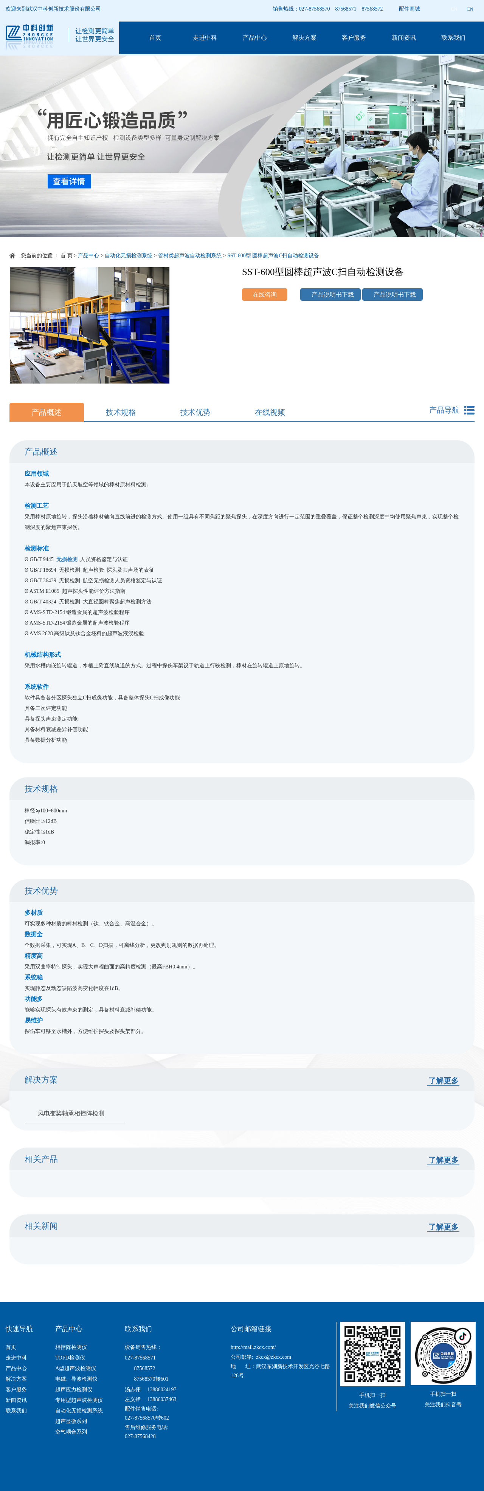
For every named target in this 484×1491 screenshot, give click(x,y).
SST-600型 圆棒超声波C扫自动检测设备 (273, 255)
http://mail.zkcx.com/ (253, 1347)
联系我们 (453, 37)
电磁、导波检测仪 (76, 1379)
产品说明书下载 (333, 294)
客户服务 (354, 37)
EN (470, 9)
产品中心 (255, 37)
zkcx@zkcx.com (273, 1357)
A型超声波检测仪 (75, 1368)
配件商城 (409, 9)
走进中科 (205, 37)
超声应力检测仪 (73, 1389)
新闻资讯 (404, 37)
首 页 (66, 255)
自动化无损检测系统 (128, 255)
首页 (155, 37)
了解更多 (443, 1080)
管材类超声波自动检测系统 (190, 255)
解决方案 (304, 37)
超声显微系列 (71, 1421)
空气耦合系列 (71, 1432)
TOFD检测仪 (70, 1358)
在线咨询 (265, 294)
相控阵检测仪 (71, 1347)
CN (454, 9)
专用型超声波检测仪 (79, 1400)
